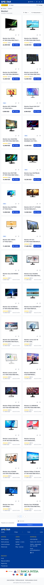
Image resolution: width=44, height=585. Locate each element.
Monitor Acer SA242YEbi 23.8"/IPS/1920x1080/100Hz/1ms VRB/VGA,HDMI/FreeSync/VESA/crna (11, 140)
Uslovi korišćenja (5, 544)
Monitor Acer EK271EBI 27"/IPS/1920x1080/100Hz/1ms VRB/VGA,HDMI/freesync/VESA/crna (11, 174)
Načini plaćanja (5, 542)
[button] (37, 2)
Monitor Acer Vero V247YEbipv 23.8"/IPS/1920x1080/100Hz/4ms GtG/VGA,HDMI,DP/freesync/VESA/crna (11, 506)
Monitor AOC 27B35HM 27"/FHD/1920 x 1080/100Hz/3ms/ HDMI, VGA (10, 108)
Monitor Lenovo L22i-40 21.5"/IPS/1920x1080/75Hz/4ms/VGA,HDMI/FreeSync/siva (11, 374)
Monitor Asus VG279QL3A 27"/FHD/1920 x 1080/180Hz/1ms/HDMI (31, 174)
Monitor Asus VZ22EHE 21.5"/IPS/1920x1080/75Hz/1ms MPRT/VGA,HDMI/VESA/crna (32, 275)
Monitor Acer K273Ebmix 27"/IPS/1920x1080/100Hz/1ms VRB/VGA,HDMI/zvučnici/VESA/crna (11, 308)
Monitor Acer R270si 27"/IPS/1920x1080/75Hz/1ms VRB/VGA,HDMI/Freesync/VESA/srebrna (11, 40)
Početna (3, 8)
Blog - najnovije (19, 547)
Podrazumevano (36, 12)
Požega (16, 532)
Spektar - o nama (20, 542)
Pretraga (39, 5)
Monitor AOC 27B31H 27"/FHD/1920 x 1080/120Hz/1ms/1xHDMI (10, 241)
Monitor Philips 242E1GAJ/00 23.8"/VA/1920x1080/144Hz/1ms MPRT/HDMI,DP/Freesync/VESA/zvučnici (11, 407)
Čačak (28, 532)
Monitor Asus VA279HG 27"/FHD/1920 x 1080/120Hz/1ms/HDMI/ (10, 208)
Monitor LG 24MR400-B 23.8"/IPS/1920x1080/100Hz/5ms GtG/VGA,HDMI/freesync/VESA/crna (32, 407)
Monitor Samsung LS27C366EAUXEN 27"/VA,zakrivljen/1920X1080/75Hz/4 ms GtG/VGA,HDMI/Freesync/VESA (32, 440)
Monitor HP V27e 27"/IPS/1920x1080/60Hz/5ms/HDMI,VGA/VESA (32, 241)
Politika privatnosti (20, 580)
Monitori (10, 8)
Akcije (11, 5)
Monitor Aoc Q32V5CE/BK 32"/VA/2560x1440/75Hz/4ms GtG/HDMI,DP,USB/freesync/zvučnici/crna (11, 341)
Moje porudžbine (5, 561)
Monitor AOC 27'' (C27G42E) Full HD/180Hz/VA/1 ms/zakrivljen (32, 208)
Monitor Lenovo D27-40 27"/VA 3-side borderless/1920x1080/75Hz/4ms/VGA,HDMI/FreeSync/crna (32, 341)
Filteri (26, 12)
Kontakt (18, 544)
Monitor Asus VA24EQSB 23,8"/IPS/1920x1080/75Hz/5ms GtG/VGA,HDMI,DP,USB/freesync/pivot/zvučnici (32, 506)
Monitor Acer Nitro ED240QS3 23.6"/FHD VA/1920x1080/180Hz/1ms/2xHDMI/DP (32, 140)
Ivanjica (3, 532)
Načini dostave (5, 539)
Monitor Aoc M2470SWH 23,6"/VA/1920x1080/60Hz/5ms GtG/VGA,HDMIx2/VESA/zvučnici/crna (11, 74)
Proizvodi (4, 5)
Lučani (41, 532)
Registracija (4, 563)
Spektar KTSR (18, 582)
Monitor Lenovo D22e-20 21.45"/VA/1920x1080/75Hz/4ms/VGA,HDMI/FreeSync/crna (11, 440)
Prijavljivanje (4, 566)
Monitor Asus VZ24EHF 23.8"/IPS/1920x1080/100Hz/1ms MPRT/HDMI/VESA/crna (11, 473)
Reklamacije (4, 547)
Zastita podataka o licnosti (31, 580)
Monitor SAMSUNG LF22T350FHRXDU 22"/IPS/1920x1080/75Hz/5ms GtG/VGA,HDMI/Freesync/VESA (32, 374)
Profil (2, 558)
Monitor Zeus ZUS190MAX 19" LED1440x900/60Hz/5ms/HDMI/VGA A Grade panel (11, 275)
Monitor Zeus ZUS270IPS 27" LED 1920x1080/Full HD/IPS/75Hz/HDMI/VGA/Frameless (32, 308)
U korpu (15, 45)
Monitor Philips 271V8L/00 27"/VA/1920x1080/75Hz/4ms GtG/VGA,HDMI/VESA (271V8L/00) (32, 473)
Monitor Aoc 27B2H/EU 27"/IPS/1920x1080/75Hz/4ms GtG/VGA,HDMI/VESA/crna (32, 40)
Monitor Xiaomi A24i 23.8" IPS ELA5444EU (32, 107)
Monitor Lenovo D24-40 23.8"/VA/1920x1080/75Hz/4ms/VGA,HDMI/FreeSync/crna (32, 74)
